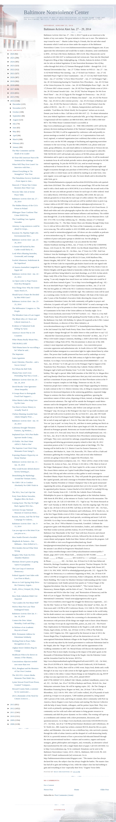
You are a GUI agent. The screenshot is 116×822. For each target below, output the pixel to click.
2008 (12, 724)
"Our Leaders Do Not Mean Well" (25, 603)
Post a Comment (49, 785)
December (17, 104)
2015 (12, 97)
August (16, 120)
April (15, 135)
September (17, 116)
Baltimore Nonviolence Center (56, 12)
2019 (12, 81)
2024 (12, 62)
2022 (12, 69)
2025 (12, 58)
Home (76, 789)
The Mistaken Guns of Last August (26, 315)
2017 (12, 89)
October (16, 112)
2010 (12, 716)
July (14, 124)
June (15, 127)
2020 (12, 77)
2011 (12, 712)
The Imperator (17, 354)
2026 (12, 54)
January (16, 147)
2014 (12, 101)
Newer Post (48, 789)
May (15, 131)
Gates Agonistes (18, 358)
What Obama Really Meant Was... (25, 339)
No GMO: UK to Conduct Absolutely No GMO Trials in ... (25, 485)
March (15, 139)
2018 (12, 85)
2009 (12, 720)
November (17, 108)
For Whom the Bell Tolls (22, 369)
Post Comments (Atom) (64, 795)
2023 (12, 65)
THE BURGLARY (19, 343)
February (16, 143)
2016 (12, 93)
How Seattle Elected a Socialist (24, 537)
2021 (12, 73)
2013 (12, 704)
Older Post (104, 789)
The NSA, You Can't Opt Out (23, 492)
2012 (12, 708)
